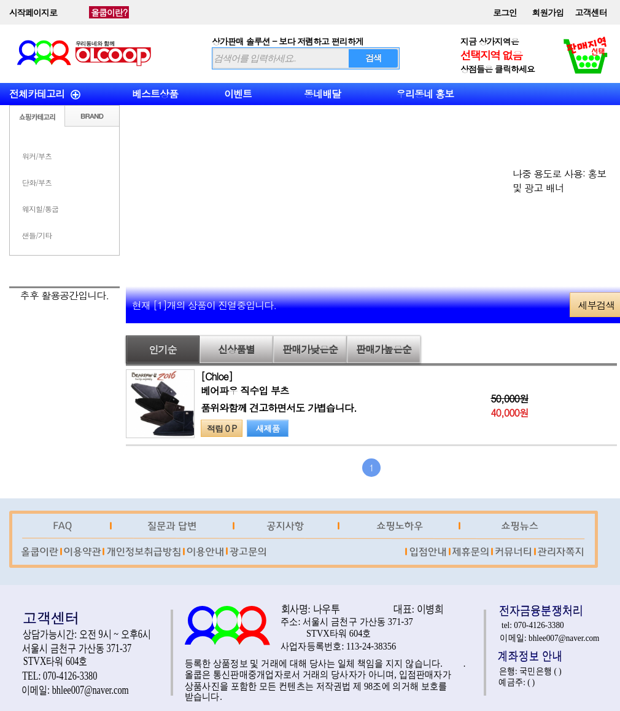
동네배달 (322, 94)
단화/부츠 (37, 182)
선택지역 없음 (491, 55)
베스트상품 (155, 94)
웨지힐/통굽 (40, 208)
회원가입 (548, 12)
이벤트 (238, 94)
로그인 (505, 12)
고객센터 (591, 12)
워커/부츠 (37, 156)
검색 (373, 58)
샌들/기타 (37, 235)
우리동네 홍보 (425, 94)
